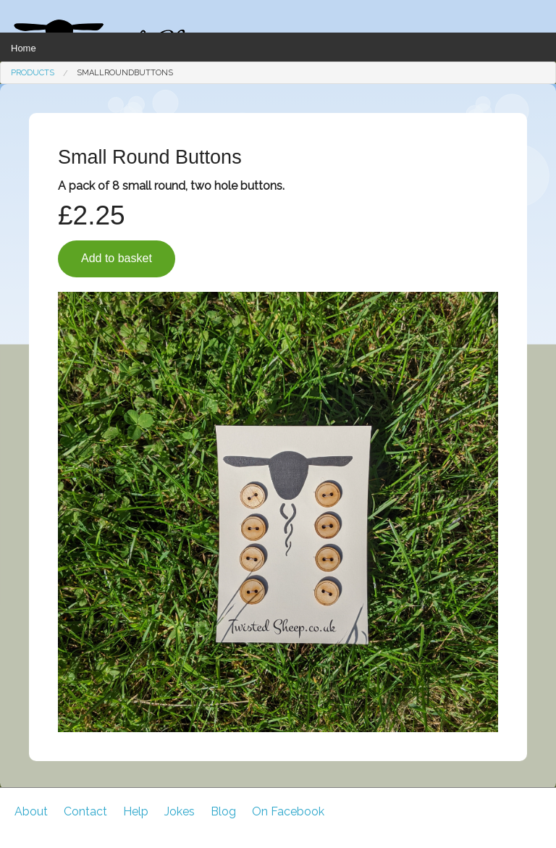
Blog (223, 811)
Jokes (179, 811)
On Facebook (288, 811)
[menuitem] (32, 73)
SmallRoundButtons (125, 72)
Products (32, 72)
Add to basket (116, 258)
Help (135, 811)
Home (23, 48)
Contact (85, 811)
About (31, 811)
